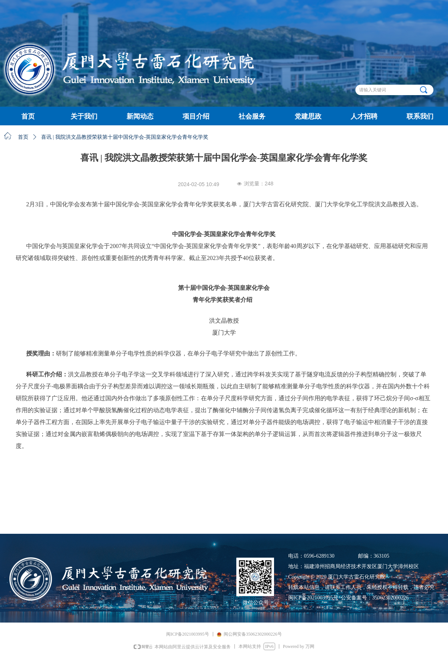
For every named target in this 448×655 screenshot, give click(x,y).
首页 (23, 137)
